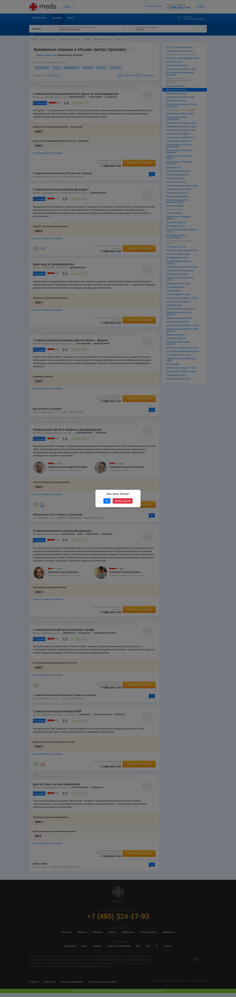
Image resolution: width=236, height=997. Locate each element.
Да (107, 501)
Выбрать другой (122, 501)
